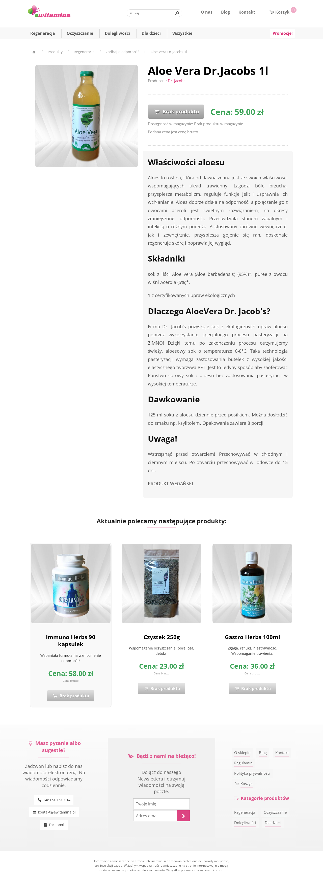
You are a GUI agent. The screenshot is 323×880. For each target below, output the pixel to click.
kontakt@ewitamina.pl (54, 812)
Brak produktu (176, 111)
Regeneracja (84, 51)
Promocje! (283, 34)
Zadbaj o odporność (122, 51)
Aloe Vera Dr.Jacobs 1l (168, 51)
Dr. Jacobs (176, 80)
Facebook (54, 824)
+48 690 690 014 (54, 799)
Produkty (55, 51)
